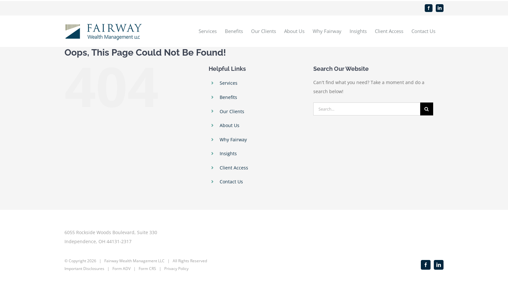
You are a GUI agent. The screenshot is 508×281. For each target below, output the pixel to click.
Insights (228, 153)
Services (228, 83)
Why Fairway (233, 139)
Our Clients (232, 111)
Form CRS (147, 268)
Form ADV (121, 268)
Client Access (234, 168)
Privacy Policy (176, 268)
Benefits (228, 97)
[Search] (426, 109)
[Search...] (366, 109)
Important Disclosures (84, 268)
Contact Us (231, 181)
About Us (229, 125)
